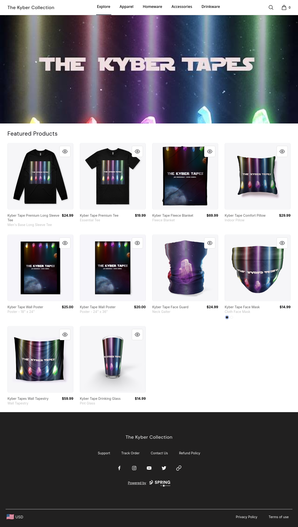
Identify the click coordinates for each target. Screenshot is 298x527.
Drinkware (210, 6)
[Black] (227, 317)
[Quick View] (65, 151)
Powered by (149, 483)
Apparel (126, 6)
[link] (40, 176)
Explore (103, 6)
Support (104, 453)
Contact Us (159, 453)
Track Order (130, 453)
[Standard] (231, 317)
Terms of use (278, 517)
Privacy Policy (246, 517)
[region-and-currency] (15, 517)
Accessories (182, 6)
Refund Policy (189, 453)
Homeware (152, 6)
